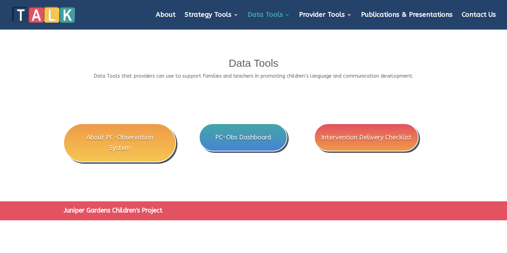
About (165, 15)
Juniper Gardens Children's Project (112, 210)
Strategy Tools (207, 15)
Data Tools (265, 15)
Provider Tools (322, 15)
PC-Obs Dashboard (243, 137)
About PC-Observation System (119, 143)
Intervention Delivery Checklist (366, 137)
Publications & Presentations (406, 15)
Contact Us (479, 15)
